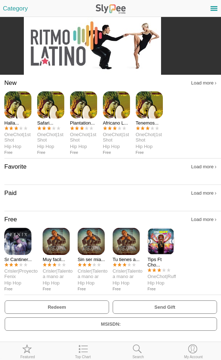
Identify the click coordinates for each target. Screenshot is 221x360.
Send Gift (165, 307)
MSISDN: (111, 324)
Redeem (57, 307)
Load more (203, 83)
